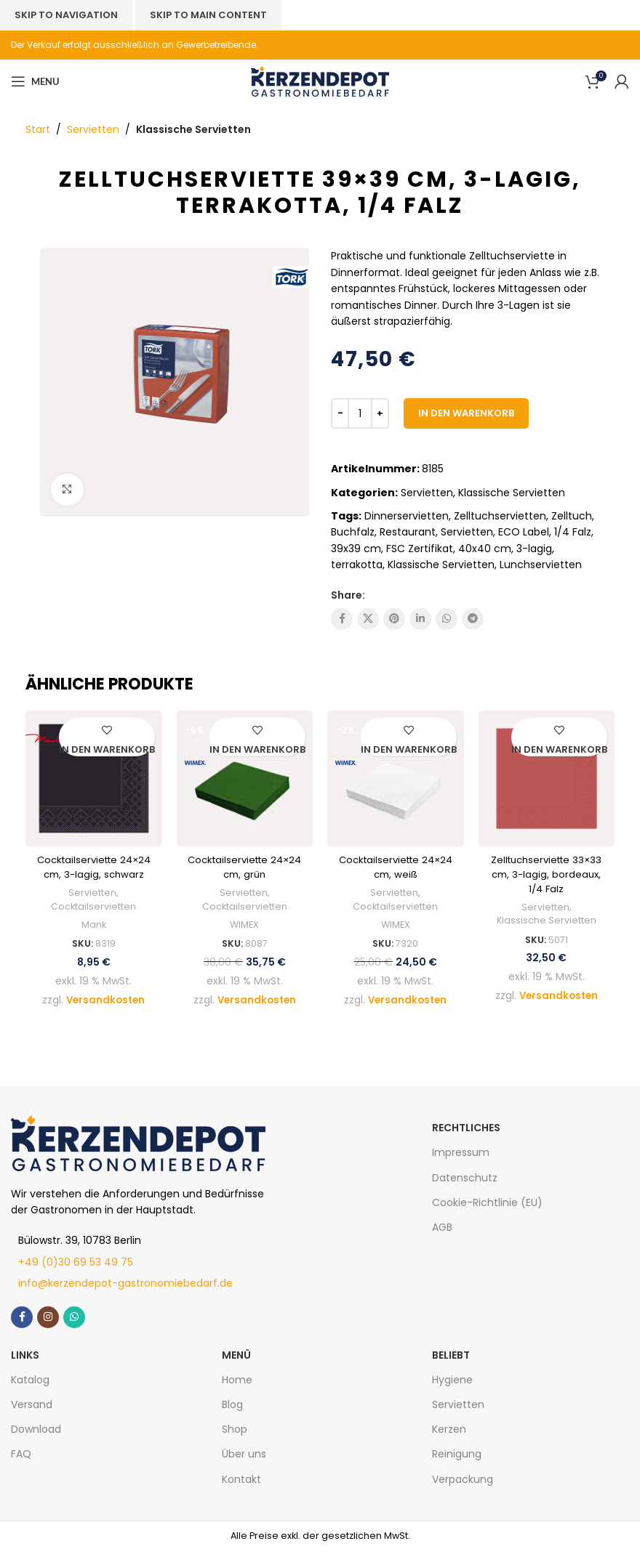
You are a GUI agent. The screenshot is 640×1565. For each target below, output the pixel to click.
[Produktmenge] (360, 413)
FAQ (21, 1468)
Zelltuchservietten (500, 516)
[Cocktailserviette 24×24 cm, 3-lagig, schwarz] (93, 779)
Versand (31, 1419)
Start (37, 129)
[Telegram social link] (473, 619)
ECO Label (523, 532)
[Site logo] (320, 80)
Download (36, 1443)
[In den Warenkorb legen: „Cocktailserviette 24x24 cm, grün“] (257, 750)
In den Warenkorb (466, 413)
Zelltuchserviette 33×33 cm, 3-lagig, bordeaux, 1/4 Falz (546, 873)
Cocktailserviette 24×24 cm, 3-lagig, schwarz (94, 873)
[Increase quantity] (380, 413)
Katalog (30, 1393)
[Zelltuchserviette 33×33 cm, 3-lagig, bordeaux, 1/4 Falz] (547, 779)
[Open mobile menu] (35, 81)
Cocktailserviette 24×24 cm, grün (244, 866)
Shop (234, 1443)
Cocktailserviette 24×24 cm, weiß (395, 866)
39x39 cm (356, 548)
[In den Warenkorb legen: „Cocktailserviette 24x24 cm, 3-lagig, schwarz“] (107, 750)
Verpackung (462, 1493)
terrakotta (357, 564)
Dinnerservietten (406, 516)
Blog (232, 1419)
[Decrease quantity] (340, 413)
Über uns (244, 1468)
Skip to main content (208, 15)
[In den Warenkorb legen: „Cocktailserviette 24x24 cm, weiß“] (409, 750)
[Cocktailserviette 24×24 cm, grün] (245, 779)
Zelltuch (571, 516)
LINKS (25, 1369)
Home (237, 1393)
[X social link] (368, 619)
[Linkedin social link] (420, 619)
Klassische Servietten (193, 129)
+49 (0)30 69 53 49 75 (75, 1276)
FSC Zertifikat (419, 548)
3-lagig (534, 548)
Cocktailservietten (94, 920)
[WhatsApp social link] (446, 619)
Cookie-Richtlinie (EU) (487, 1216)
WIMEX (244, 924)
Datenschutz (464, 1191)
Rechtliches (466, 1142)
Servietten (93, 129)
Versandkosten (106, 1013)
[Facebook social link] (342, 619)
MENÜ (236, 1369)
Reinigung (456, 1468)
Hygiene (452, 1393)
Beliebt (451, 1369)
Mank (93, 939)
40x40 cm (484, 548)
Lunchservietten (541, 564)
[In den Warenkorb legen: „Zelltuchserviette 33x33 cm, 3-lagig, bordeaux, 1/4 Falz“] (559, 750)
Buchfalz (353, 532)
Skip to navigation (66, 15)
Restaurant (408, 532)
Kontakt (241, 1493)
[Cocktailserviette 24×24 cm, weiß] (395, 779)
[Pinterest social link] (394, 619)
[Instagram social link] (48, 1331)
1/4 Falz (572, 532)
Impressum (460, 1167)
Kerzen (449, 1443)
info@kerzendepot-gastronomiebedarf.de (125, 1297)
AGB (442, 1241)
